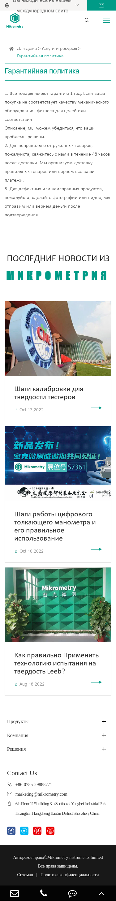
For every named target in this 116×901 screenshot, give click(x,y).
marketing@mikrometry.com (41, 794)
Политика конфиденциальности (70, 874)
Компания (17, 735)
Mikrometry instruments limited (75, 857)
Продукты (18, 721)
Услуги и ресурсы (59, 48)
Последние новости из (58, 268)
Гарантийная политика (40, 56)
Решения (16, 749)
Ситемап (25, 874)
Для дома (27, 48)
